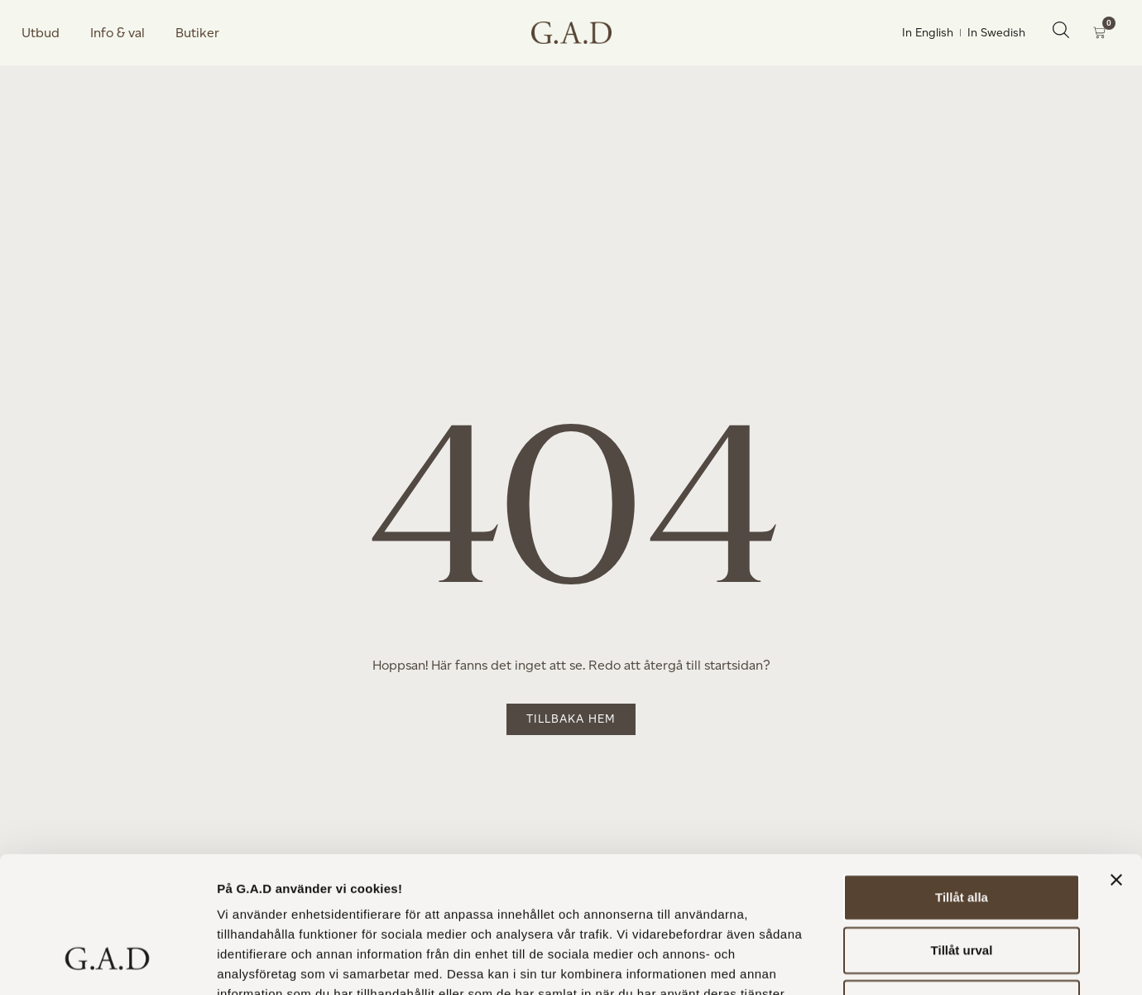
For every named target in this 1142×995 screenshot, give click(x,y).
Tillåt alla (961, 780)
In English (927, 33)
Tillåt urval (962, 833)
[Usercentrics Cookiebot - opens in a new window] (107, 962)
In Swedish (996, 33)
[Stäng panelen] (1116, 763)
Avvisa (961, 886)
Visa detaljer (899, 962)
